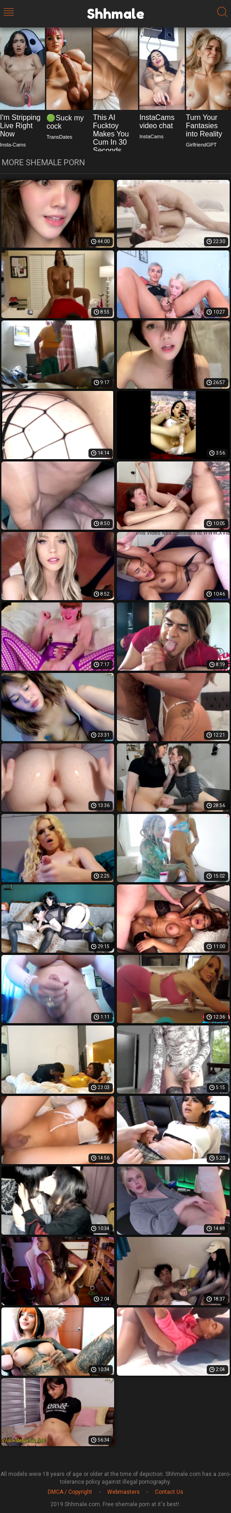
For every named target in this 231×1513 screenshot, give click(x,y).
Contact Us (169, 1492)
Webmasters (123, 1492)
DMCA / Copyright (70, 1492)
